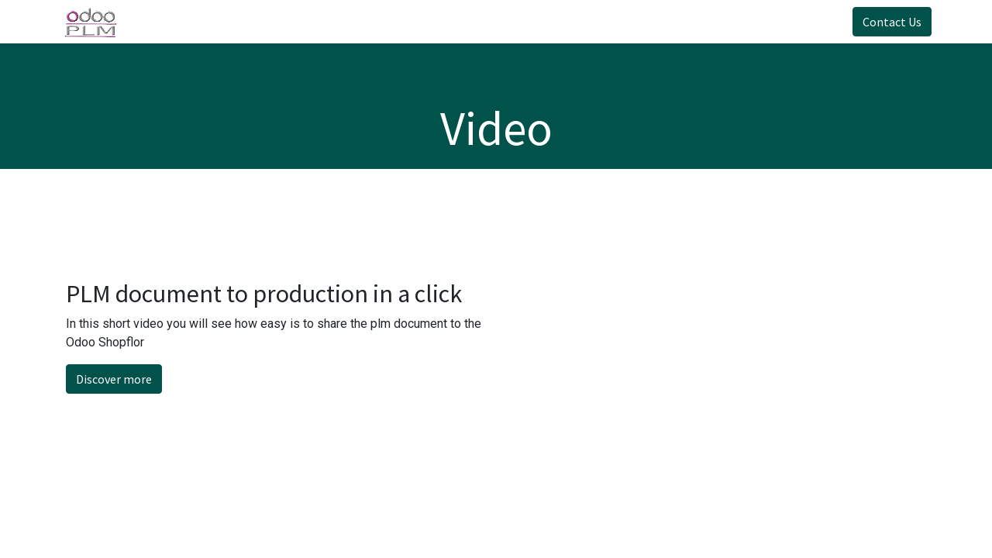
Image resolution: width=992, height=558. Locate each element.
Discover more (114, 379)
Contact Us (886, 21)
